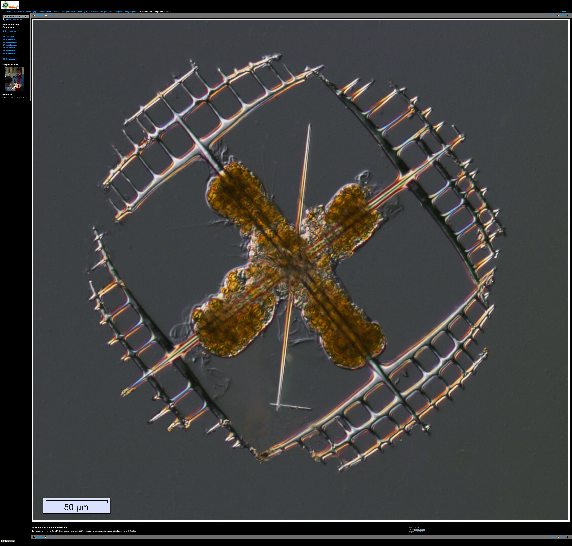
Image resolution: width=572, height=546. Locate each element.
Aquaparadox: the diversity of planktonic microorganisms (86, 12)
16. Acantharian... (10, 42)
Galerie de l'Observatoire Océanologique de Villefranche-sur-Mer (31, 12)
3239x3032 (419, 532)
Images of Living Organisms (127, 12)
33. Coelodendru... (10, 59)
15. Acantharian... (10, 39)
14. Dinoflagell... (9, 37)
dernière (563, 15)
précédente (52, 15)
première (39, 15)
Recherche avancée (14, 19)
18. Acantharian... (10, 48)
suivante (552, 15)
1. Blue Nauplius (9, 31)
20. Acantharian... (10, 53)
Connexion (564, 11)
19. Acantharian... (10, 51)
